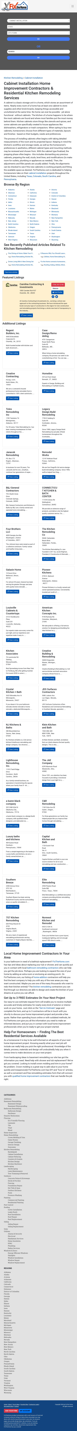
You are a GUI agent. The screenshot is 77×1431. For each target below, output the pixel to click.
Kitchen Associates (12, 652)
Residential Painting (15, 1202)
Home (5, 1404)
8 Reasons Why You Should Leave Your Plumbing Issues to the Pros (53, 253)
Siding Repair (13, 1224)
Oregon (32, 227)
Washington (55, 237)
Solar (6, 1229)
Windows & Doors (10, 1251)
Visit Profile (57, 292)
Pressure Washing (15, 1195)
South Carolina (49, 176)
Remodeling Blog (8, 1406)
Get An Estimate (47, 1008)
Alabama (11, 190)
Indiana (54, 202)
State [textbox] (10, 27)
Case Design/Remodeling (49, 333)
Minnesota (55, 212)
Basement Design (14, 1104)
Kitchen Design (14, 1161)
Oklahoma (11, 227)
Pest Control (8, 1205)
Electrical (11, 1236)
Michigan (33, 212)
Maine (32, 208)
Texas (29, 176)
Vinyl (10, 1128)
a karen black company (13, 802)
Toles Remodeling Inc (12, 412)
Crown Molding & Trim (16, 1137)
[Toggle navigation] (72, 6)
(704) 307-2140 (58, 285)
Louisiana (11, 208)
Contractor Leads (34, 1404)
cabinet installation (38, 173)
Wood (10, 1130)
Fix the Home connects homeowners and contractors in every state (53, 262)
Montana (54, 215)
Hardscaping (13, 1169)
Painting (7, 1198)
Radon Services (14, 1248)
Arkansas (11, 193)
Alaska (32, 190)
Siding (52, 265)
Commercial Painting (16, 1200)
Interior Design (13, 1145)
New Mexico (34, 221)
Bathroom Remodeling (12, 1108)
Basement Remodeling (12, 1101)
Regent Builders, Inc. (13, 332)
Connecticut (12, 196)
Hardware (12, 1113)
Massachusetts (13, 212)
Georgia (32, 199)
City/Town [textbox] (12, 33)
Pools (10, 1193)
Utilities (46, 257)
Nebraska (11, 218)
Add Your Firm (11, 1411)
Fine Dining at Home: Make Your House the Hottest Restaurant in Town (21, 253)
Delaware (33, 196)
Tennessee (12, 233)
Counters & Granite (15, 1159)
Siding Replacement (15, 1226)
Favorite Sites (24, 1404)
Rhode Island (12, 230)
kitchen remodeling (42, 987)
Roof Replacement (15, 1219)
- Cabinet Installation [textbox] (17, 21)
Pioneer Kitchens (46, 571)
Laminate (11, 1123)
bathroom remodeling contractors (43, 968)
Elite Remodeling (48, 881)
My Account (25, 1411)
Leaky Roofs (12, 1212)
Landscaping (9, 1166)
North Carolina (13, 224)
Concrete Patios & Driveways (19, 1178)
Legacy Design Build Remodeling (49, 412)
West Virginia (12, 240)
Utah (53, 233)
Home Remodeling (18, 257)
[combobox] (38, 20)
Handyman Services (15, 1239)
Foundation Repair (15, 1186)
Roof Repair (12, 1217)
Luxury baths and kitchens (13, 838)
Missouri (33, 215)
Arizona (54, 190)
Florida (10, 199)
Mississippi (12, 215)
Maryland (54, 208)
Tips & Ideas (16, 1404)
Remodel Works (47, 454)
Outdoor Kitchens (14, 1190)
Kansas (32, 205)
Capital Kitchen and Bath (48, 839)
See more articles (11, 272)
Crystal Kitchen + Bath (14, 691)
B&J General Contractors (12, 489)
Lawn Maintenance (15, 1171)
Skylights (11, 1255)
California (33, 193)
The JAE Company (47, 762)
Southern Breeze (11, 881)
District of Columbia (58, 196)
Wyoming (54, 240)
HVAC (10, 1243)
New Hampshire (57, 218)
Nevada (32, 218)
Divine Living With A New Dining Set (20, 262)
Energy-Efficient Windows (18, 1253)
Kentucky (54, 205)
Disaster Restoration (12, 1116)
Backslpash (12, 1152)
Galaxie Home (13, 569)
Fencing (11, 1183)
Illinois (32, 202)
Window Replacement (16, 1263)
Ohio (53, 224)
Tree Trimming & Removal (18, 1173)
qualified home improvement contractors (31, 1076)
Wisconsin (33, 240)
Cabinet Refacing (14, 1157)
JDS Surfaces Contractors (49, 691)
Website (55, 288)
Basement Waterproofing (17, 1106)
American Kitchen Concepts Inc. (49, 610)
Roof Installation (14, 1214)
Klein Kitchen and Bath (49, 726)
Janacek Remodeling (12, 454)
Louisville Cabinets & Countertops (12, 610)
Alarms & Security (15, 1234)
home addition (40, 977)
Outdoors (7, 1176)
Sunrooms (12, 1147)
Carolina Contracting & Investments (32, 286)
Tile (9, 1125)
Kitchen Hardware (15, 1164)
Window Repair (14, 1260)
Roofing (47, 265)
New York (54, 221)
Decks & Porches (14, 1181)
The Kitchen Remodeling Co (48, 532)
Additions (7, 1099)
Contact (16, 1406)
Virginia (32, 237)
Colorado (37, 176)
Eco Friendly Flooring (16, 1120)
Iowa (10, 205)
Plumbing (11, 1246)
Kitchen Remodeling (13, 78)
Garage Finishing (14, 1142)
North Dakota (34, 224)
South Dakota (56, 230)
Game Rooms (13, 1140)
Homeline (47, 373)
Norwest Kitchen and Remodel (48, 920)
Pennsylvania (10, 179)
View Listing (26, 315)
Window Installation (15, 1258)
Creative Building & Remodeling (48, 653)
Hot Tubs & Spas (14, 1188)
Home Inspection (10, 1133)
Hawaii (53, 199)
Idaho (10, 202)
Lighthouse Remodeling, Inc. (12, 763)
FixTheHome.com (61, 961)
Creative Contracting (12, 375)
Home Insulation (14, 1241)
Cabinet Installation (34, 78)
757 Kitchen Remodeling (12, 919)
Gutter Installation (15, 1210)
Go (38, 39)
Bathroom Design (14, 1111)
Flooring (7, 1118)
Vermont (11, 237)
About (10, 1404)
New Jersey (12, 221)
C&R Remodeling (48, 802)
